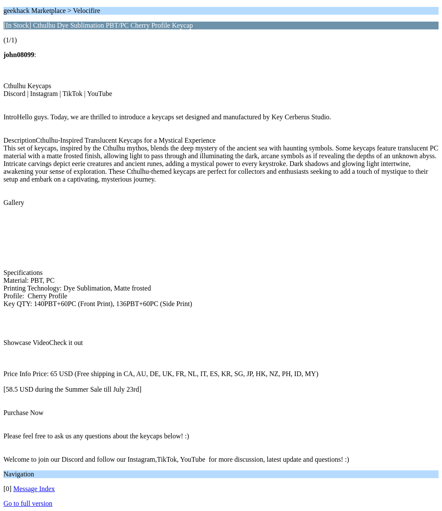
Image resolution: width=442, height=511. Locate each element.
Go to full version (27, 503)
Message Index (34, 488)
